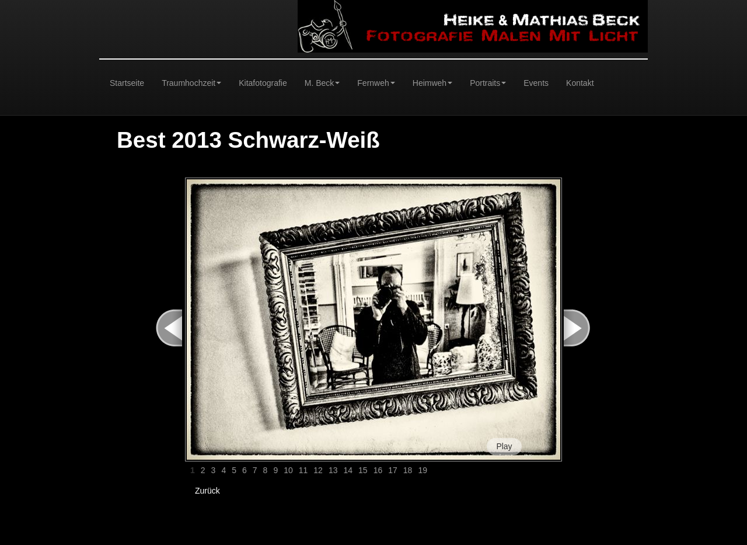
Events (536, 83)
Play (504, 446)
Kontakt (580, 83)
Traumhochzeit (191, 83)
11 (303, 470)
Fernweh (376, 83)
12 (318, 470)
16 (378, 470)
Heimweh (432, 83)
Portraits (488, 83)
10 (288, 470)
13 (333, 470)
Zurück (207, 490)
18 (408, 470)
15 (363, 470)
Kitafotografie (263, 83)
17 (392, 470)
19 (422, 470)
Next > (583, 328)
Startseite (127, 83)
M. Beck (322, 83)
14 (347, 470)
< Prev (162, 328)
